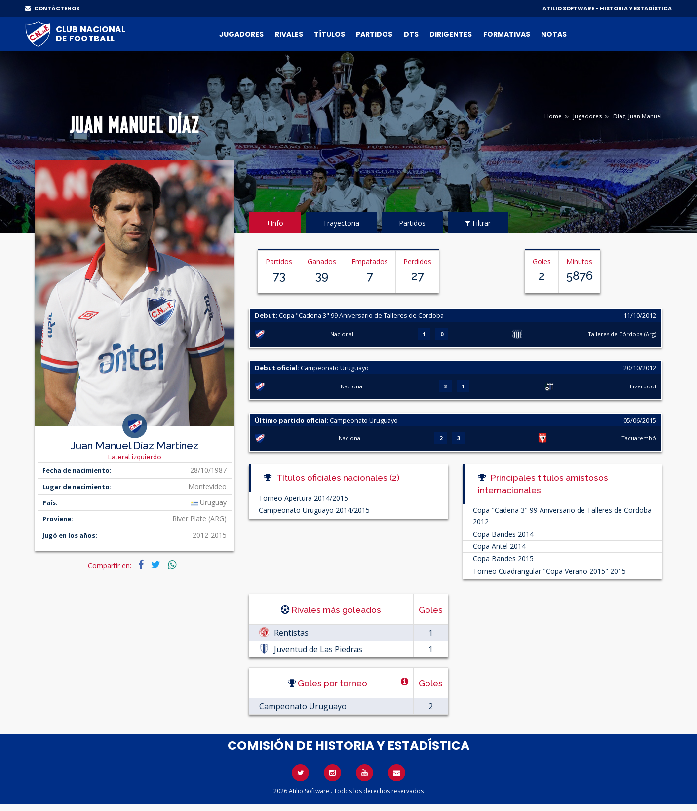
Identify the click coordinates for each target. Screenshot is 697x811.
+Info (274, 223)
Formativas (506, 34)
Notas (554, 34)
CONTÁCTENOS (52, 8)
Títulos (329, 34)
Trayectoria (341, 223)
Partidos (374, 34)
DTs (411, 34)
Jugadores (241, 34)
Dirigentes (450, 34)
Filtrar (478, 223)
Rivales (289, 34)
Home (553, 116)
